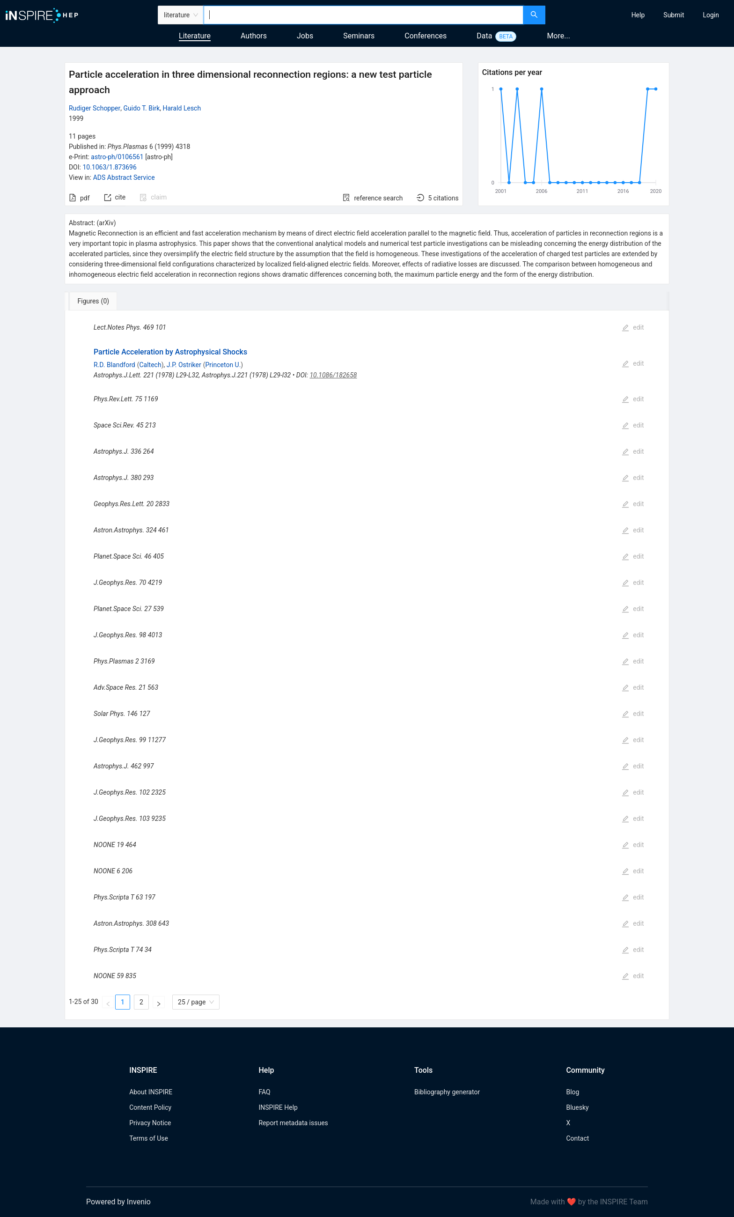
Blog (572, 1092)
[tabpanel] (367, 665)
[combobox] (363, 15)
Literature (195, 35)
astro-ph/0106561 (117, 157)
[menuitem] (638, 15)
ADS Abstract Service (124, 177)
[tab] (96, 301)
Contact (577, 1138)
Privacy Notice (150, 1123)
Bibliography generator (447, 1092)
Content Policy (150, 1107)
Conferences (425, 35)
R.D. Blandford (114, 365)
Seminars (358, 35)
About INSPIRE (150, 1092)
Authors (254, 35)
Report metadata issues (293, 1123)
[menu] (640, 15)
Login (711, 15)
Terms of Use (148, 1138)
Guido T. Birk (142, 108)
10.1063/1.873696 (109, 167)
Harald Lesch (181, 108)
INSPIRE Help (277, 1107)
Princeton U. (223, 365)
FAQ (264, 1092)
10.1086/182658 (333, 375)
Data (484, 35)
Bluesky (577, 1107)
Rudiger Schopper (94, 108)
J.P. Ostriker (184, 365)
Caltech (150, 365)
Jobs (305, 35)
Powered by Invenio (118, 1201)
